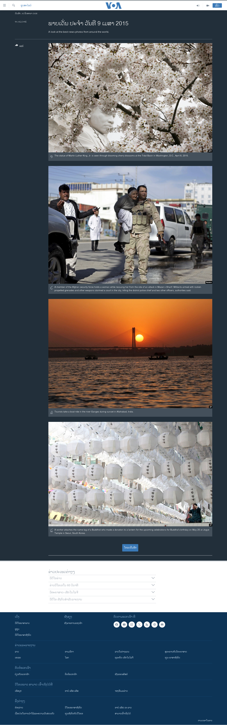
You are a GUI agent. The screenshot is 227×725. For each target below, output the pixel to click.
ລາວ (17, 651)
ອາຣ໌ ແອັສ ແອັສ (71, 691)
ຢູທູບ (17, 629)
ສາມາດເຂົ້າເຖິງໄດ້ (123, 713)
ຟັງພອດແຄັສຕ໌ (121, 674)
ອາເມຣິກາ (69, 651)
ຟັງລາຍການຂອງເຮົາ (73, 623)
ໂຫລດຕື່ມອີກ (130, 548)
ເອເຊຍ (18, 657)
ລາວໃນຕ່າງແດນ (122, 651)
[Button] (19, 46)
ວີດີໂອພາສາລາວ (22, 623)
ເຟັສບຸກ (18, 691)
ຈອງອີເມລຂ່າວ (121, 691)
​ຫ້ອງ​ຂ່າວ (19, 707)
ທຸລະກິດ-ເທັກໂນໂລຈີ (124, 657)
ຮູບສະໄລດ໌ (26, 6)
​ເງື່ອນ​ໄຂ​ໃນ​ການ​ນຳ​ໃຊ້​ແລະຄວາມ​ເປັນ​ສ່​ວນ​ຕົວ (34, 713)
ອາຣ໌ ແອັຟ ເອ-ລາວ (123, 707)
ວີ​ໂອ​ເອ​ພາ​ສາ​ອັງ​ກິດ (73, 707)
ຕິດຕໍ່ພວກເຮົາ (71, 674)
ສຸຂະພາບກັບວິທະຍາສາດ (176, 651)
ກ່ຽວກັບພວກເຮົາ (22, 674)
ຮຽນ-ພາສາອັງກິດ (172, 657)
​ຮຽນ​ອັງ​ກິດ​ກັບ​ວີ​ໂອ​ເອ (74, 713)
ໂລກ (67, 657)
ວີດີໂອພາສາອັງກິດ (23, 635)
